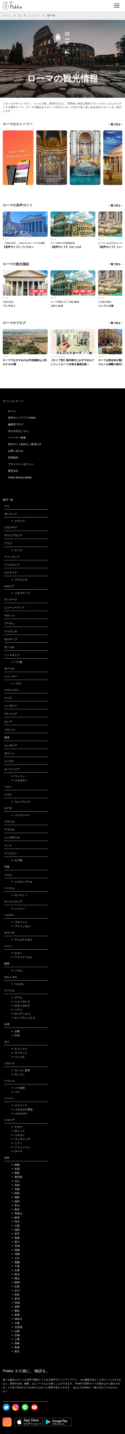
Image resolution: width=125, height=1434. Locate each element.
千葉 (15, 1266)
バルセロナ (19, 1113)
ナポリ (16, 1126)
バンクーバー (20, 815)
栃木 (15, 1274)
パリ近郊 (18, 1087)
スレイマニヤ (20, 801)
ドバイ (16, 550)
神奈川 (16, 1318)
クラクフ (18, 520)
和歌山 (16, 1213)
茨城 (15, 1302)
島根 (15, 1347)
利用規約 (13, 457)
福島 (15, 1197)
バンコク (18, 1056)
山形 (15, 1225)
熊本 (15, 1209)
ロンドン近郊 (20, 1070)
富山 (15, 1205)
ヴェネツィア (20, 1139)
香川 (15, 1241)
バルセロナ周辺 (22, 1109)
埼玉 (15, 1221)
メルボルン (19, 780)
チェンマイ (19, 1048)
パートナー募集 (17, 437)
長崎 (15, 1343)
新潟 (15, 1298)
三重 (15, 1339)
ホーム (7, 15)
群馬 (15, 1314)
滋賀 (15, 1229)
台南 (15, 1031)
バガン (16, 683)
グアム (16, 997)
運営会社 (13, 470)
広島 (15, 1286)
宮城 (15, 1245)
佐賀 (15, 1168)
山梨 (15, 1331)
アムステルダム (22, 939)
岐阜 (15, 1217)
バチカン (18, 1135)
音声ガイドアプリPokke (22, 417)
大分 (15, 1258)
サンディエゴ (20, 1013)
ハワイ (16, 1009)
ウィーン (18, 776)
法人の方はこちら (18, 430)
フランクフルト (22, 957)
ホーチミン (19, 895)
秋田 (15, 1193)
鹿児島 (16, 1176)
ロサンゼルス (20, 1005)
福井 (15, 1201)
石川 (15, 1290)
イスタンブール (22, 881)
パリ (15, 1091)
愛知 (15, 1310)
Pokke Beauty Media (19, 477)
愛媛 (15, 1262)
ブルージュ (19, 922)
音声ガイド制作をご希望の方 (24, 444)
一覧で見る (114, 124)
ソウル (16, 970)
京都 (15, 1335)
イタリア (34, 15)
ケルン (16, 953)
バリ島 (16, 662)
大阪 (15, 1323)
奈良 (15, 1294)
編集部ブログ (15, 424)
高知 (15, 1185)
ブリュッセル (20, 926)
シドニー (18, 908)
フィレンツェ (20, 1147)
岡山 (15, 1278)
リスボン (18, 984)
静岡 (15, 1282)
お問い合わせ (15, 450)
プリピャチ (19, 579)
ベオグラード (20, 593)
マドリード (19, 1105)
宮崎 (15, 1189)
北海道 (16, 1327)
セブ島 (16, 860)
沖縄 (15, 1254)
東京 (15, 1351)
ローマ (16, 1151)
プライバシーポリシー (21, 464)
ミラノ (16, 1143)
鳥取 (15, 1172)
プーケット (19, 1052)
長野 (15, 1306)
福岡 (15, 1249)
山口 (15, 1181)
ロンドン (18, 1074)
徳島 (15, 1164)
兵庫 (15, 1270)
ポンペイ (18, 1131)
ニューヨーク (20, 1001)
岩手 (15, 1233)
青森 (15, 1237)
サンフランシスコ (23, 1017)
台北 (15, 1035)
